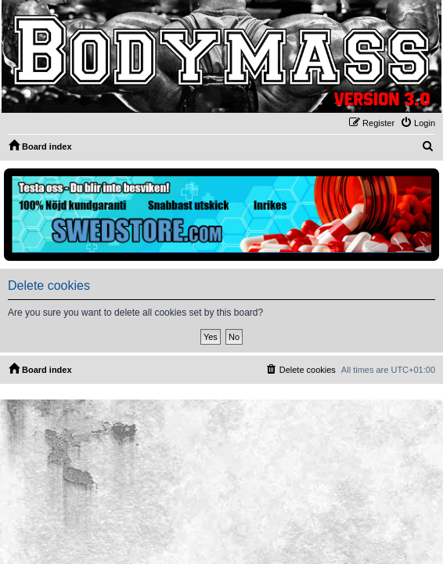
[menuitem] (417, 123)
